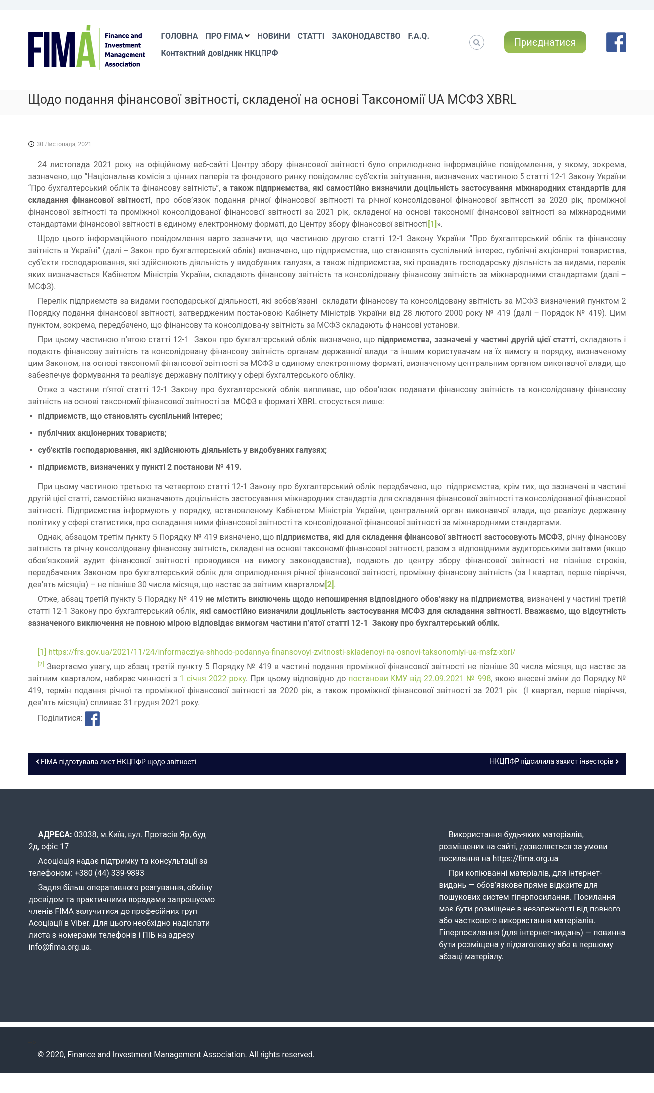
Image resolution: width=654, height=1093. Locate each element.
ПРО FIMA (224, 36)
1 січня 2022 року (213, 678)
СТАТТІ (311, 36)
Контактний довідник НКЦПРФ (219, 53)
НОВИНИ (273, 36)
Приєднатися (545, 42)
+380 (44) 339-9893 (109, 873)
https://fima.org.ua (526, 858)
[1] (432, 224)
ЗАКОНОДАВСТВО (366, 36)
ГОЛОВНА (179, 36)
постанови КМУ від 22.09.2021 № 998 (419, 678)
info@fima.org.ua (59, 947)
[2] (329, 584)
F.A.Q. (418, 36)
